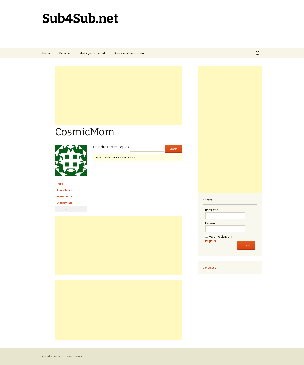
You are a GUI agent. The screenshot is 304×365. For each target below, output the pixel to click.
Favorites (62, 209)
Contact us (209, 268)
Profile (60, 183)
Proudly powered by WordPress (62, 356)
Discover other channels (130, 53)
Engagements (64, 202)
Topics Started (64, 190)
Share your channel (92, 53)
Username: (212, 210)
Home (46, 53)
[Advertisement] (118, 95)
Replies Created (65, 196)
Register (65, 53)
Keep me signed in (220, 236)
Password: (211, 223)
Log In (246, 245)
